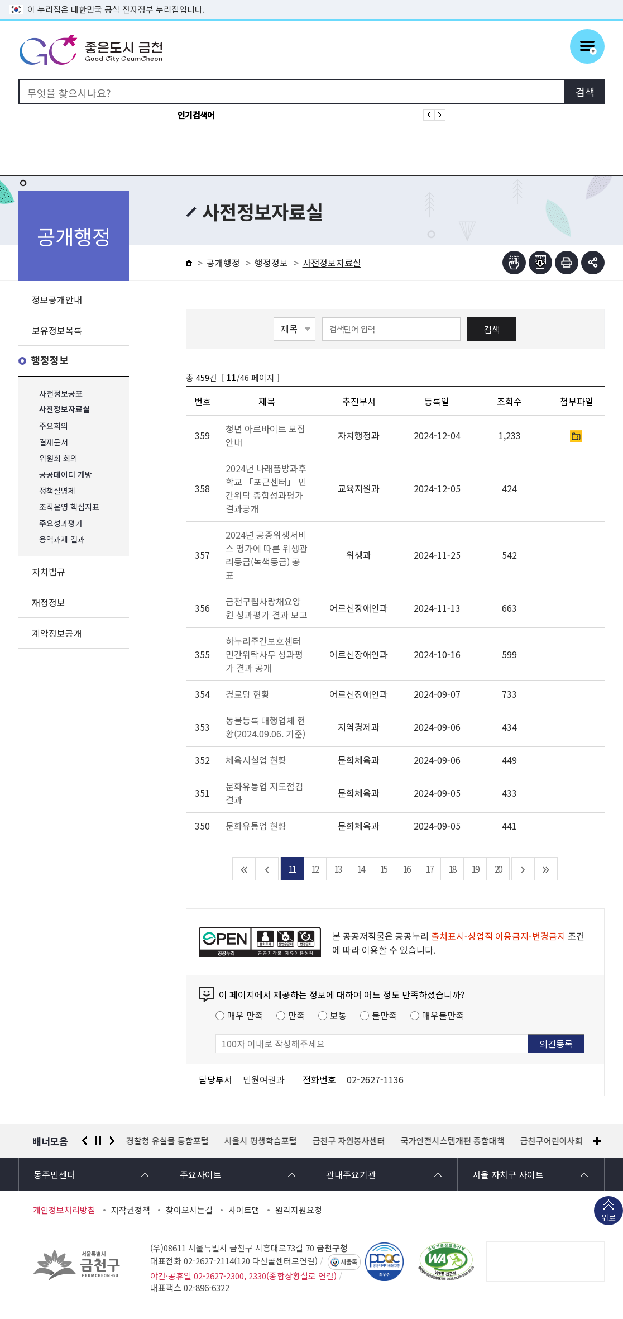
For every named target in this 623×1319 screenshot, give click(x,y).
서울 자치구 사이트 (508, 1174)
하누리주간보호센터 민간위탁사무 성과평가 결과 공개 (264, 654)
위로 (608, 1218)
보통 (338, 1015)
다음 (112, 1140)
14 (360, 869)
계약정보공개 (57, 633)
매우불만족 (443, 1015)
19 (475, 869)
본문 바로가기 (311, 0)
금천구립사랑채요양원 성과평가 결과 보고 (267, 607)
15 (383, 869)
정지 (98, 1140)
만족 (296, 1015)
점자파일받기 (540, 262)
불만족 (384, 1015)
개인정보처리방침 (64, 1210)
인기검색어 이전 (428, 115)
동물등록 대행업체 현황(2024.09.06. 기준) (265, 726)
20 (498, 869)
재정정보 (48, 602)
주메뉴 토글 (587, 46)
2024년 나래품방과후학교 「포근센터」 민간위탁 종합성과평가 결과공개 (266, 488)
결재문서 (53, 442)
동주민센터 (54, 1174)
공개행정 (223, 262)
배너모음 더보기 (597, 1141)
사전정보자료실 (64, 410)
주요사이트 (201, 1174)
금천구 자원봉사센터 (349, 1141)
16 (406, 869)
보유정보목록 (57, 330)
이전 (84, 1140)
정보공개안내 (57, 299)
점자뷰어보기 (514, 262)
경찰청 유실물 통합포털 (167, 1141)
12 (315, 869)
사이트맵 (244, 1210)
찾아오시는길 (189, 1210)
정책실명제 (57, 491)
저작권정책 (130, 1210)
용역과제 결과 (62, 539)
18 (452, 869)
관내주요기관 (351, 1174)
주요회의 (53, 426)
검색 (491, 329)
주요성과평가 (61, 523)
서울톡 (349, 1262)
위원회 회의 (58, 458)
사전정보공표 (61, 393)
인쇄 (566, 262)
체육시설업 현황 (256, 759)
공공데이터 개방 (65, 474)
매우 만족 (245, 1015)
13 (337, 869)
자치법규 (48, 571)
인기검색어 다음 (439, 115)
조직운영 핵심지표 (69, 507)
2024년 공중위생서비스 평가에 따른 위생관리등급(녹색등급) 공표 (267, 555)
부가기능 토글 (593, 262)
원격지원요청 (298, 1210)
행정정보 (50, 360)
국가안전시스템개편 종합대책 (453, 1141)
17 (429, 869)
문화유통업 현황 (256, 825)
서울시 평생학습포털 (260, 1141)
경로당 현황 (248, 694)
